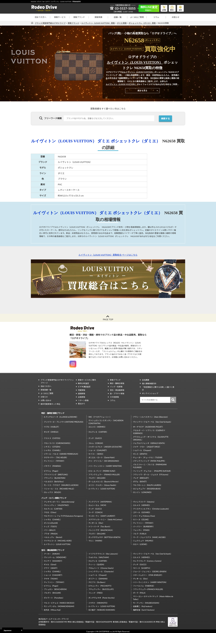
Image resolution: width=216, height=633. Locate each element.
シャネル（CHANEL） (53, 450)
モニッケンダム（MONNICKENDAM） (59, 606)
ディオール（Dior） (96, 522)
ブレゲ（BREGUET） (141, 478)
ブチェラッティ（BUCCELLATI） (101, 589)
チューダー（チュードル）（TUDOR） (148, 457)
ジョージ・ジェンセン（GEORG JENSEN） (150, 571)
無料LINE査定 (83, 383)
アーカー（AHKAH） (52, 553)
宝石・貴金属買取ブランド (52, 549)
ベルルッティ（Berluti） (53, 537)
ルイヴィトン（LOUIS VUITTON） (135, 62)
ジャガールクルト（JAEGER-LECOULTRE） (105, 446)
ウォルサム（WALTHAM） (99, 557)
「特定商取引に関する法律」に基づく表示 (159, 387)
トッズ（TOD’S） (51, 526)
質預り (172, 8)
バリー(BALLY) (49, 529)
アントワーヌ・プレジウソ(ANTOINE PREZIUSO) (63, 421)
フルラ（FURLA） (140, 533)
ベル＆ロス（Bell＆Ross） (54, 481)
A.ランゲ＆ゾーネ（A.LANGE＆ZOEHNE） (61, 416)
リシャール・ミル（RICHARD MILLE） (59, 488)
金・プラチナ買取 (117, 393)
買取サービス (60, 17)
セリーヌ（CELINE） (141, 519)
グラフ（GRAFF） (51, 567)
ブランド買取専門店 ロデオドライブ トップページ (57, 381)
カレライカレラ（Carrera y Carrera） (148, 560)
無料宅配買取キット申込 (50, 403)
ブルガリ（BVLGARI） (97, 478)
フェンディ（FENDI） (142, 529)
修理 (180, 8)
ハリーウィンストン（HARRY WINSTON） (105, 466)
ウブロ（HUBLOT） (52, 426)
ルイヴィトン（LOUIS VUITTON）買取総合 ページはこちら (108, 255)
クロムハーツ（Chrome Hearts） (101, 567)
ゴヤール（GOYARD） (142, 512)
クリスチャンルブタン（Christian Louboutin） (151, 508)
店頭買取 (81, 393)
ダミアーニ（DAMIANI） (98, 578)
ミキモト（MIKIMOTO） (98, 602)
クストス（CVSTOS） (52, 438)
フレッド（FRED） (96, 592)
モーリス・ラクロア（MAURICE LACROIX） (62, 485)
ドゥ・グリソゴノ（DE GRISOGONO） (104, 461)
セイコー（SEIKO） (96, 453)
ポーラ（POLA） (140, 592)
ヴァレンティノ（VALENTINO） (57, 505)
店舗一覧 (117, 17)
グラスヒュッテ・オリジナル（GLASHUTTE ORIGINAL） (150, 437)
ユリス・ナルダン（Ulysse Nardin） (102, 485)
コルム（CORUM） (96, 443)
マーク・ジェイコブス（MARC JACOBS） (150, 537)
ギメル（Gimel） (50, 564)
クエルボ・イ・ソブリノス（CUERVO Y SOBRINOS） (149, 431)
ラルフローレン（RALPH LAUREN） (147, 485)
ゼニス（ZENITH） (140, 453)
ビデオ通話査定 (84, 387)
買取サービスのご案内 (87, 380)
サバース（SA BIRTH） (142, 567)
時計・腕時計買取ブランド (52, 413)
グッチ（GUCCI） (95, 438)
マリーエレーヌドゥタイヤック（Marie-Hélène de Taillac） (153, 597)
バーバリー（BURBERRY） (144, 526)
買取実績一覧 (45, 389)
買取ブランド (79, 17)
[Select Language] (12, 630)
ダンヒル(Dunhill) (51, 522)
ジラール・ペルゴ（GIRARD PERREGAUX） (61, 453)
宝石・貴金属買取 (117, 390)
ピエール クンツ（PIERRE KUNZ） (102, 470)
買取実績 (98, 17)
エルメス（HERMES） (97, 426)
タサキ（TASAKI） (51, 578)
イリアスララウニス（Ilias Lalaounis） (103, 553)
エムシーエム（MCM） (97, 505)
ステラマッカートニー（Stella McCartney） (105, 519)
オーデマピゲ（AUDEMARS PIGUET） (148, 426)
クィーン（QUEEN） (96, 564)
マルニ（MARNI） (95, 540)
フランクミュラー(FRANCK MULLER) (148, 589)
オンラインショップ (150, 390)
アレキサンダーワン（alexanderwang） (59, 501)
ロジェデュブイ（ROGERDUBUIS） (147, 488)
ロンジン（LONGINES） (143, 492)
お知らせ (175, 17)
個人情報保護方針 (149, 383)
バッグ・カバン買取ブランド (53, 497)
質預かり (81, 404)
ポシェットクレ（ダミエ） (138, 141)
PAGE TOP (108, 319)
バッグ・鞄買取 (116, 387)
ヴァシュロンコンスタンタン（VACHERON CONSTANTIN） (105, 421)
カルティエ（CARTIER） (98, 431)
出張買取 (81, 397)
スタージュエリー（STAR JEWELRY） (148, 574)
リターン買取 (83, 400)
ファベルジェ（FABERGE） (144, 585)
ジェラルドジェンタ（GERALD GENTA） (149, 443)
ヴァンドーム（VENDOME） (55, 557)
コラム (156, 17)
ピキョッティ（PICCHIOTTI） (100, 585)
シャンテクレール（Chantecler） (101, 571)
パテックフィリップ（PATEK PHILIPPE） (149, 461)
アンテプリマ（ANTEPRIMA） (100, 501)
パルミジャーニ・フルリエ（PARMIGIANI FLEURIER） (150, 465)
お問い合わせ (45, 400)
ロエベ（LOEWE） (140, 544)
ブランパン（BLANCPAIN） (55, 478)
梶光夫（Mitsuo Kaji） (53, 609)
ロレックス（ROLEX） (53, 492)
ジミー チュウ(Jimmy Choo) (144, 515)
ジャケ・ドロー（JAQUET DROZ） (147, 446)
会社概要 (145, 380)
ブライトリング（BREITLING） (56, 474)
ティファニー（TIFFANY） (54, 461)
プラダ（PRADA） (51, 533)
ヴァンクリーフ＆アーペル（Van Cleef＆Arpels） (152, 421)
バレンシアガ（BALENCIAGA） (101, 529)
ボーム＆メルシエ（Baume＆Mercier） (104, 481)
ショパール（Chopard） (142, 450)
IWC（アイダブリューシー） (99, 416)
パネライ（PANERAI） (53, 466)
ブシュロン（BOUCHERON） (56, 589)
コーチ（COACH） (96, 512)
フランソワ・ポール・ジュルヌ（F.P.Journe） (151, 474)
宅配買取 (81, 390)
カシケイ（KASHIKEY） (53, 560)
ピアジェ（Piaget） (51, 470)
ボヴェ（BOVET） (140, 481)
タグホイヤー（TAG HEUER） (56, 457)
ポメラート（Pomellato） (54, 597)
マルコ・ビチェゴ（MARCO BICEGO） (59, 602)
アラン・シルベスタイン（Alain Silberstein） (151, 416)
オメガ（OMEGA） (52, 431)
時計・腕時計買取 (117, 383)
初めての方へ (40, 17)
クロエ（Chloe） (50, 512)
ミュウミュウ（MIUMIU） (143, 540)
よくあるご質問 (137, 17)
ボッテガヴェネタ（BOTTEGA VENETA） (105, 537)
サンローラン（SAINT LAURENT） (102, 515)
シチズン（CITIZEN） (52, 446)
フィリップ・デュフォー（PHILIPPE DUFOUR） (152, 470)
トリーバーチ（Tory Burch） (99, 526)
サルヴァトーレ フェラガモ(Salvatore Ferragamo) (63, 515)
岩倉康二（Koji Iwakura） (143, 606)
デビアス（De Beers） (97, 581)
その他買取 (114, 397)
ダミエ (105, 141)
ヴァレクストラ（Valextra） (144, 501)
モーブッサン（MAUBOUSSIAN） (146, 602)
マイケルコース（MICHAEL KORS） (58, 540)
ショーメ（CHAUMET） (98, 450)
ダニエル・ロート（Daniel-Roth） (102, 457)
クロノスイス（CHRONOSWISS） (57, 443)
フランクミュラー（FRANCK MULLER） (104, 474)
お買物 (163, 8)
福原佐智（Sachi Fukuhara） (144, 609)
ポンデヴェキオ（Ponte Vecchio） (102, 597)
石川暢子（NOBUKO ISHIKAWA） (102, 609)
